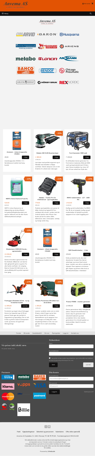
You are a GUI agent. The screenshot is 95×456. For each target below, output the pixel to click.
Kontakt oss (75, 333)
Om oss (46, 333)
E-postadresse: (54, 351)
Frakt (18, 432)
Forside (18, 333)
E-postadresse (53, 376)
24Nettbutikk (51, 452)
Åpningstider (56, 333)
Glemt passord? (88, 392)
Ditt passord (53, 383)
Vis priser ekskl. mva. (8, 349)
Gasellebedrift (37, 333)
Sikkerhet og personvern (45, 432)
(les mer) (70, 360)
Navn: (51, 343)
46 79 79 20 (51, 436)
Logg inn (65, 333)
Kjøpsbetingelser (28, 432)
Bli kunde (27, 333)
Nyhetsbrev (60, 432)
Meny (5, 14)
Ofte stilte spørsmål (73, 432)
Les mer (88, 365)
